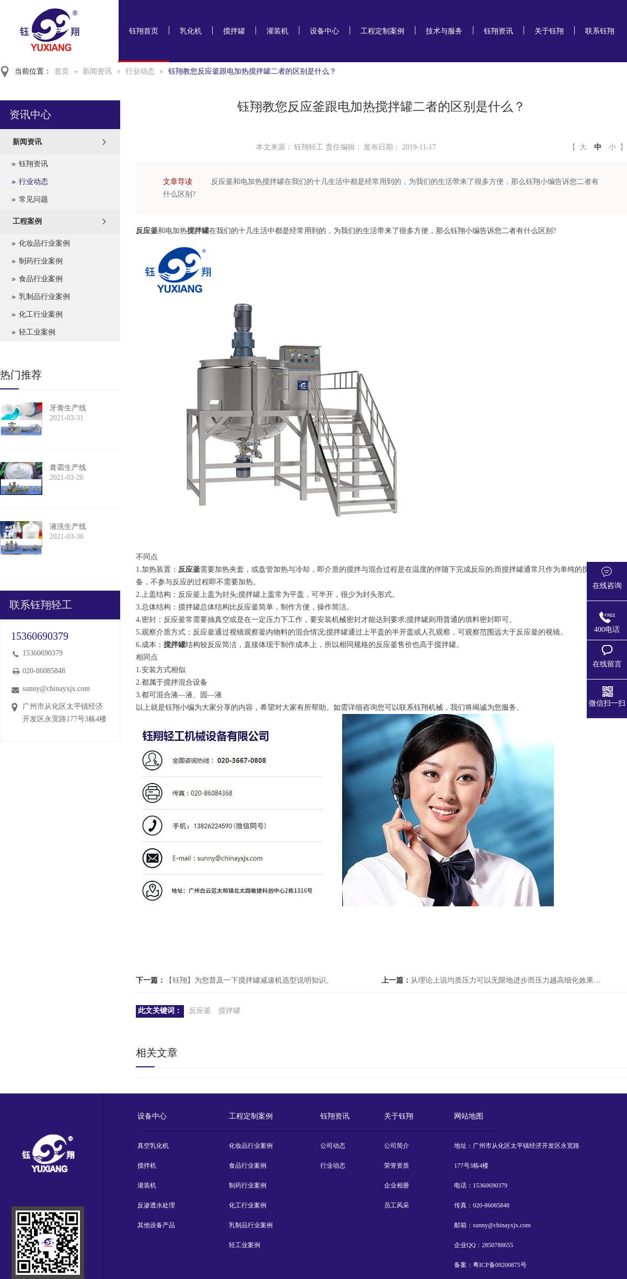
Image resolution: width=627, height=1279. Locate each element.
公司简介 (396, 1145)
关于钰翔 (549, 31)
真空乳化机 (153, 1145)
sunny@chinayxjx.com (56, 689)
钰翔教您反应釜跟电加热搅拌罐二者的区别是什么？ (252, 71)
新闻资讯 (97, 71)
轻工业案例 (37, 332)
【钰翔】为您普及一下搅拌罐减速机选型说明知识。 (249, 980)
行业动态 (140, 71)
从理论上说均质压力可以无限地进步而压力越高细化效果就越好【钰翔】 (509, 980)
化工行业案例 (41, 314)
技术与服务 (444, 31)
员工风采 (396, 1205)
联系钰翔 (599, 31)
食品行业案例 (41, 279)
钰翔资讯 (498, 31)
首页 (61, 71)
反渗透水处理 (156, 1205)
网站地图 (468, 1116)
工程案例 (27, 221)
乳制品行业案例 (44, 297)
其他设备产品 (156, 1225)
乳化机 (191, 31)
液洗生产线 (68, 527)
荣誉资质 (396, 1165)
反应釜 (200, 1011)
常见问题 (33, 199)
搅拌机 (146, 1165)
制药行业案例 (41, 261)
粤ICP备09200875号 (500, 1265)
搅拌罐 (234, 31)
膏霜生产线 (68, 467)
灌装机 (277, 31)
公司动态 (332, 1145)
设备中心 (324, 31)
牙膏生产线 (68, 408)
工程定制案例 (382, 31)
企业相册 (396, 1185)
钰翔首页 (143, 31)
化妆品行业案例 (44, 243)
